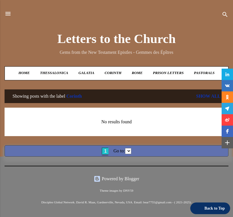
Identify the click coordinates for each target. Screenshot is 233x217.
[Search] (225, 15)
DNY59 (128, 190)
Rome (137, 73)
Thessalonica (54, 73)
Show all (208, 96)
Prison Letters (168, 73)
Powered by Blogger (116, 178)
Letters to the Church (116, 39)
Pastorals (204, 73)
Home (24, 73)
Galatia (87, 73)
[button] (227, 74)
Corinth (113, 73)
